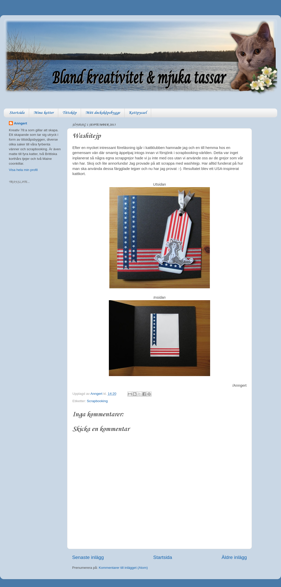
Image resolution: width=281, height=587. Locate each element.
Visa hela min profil (23, 170)
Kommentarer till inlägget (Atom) (123, 568)
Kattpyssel (138, 113)
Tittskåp (69, 113)
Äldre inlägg (234, 557)
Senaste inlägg (88, 557)
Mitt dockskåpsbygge (102, 113)
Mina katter (43, 113)
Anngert (20, 123)
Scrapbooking (97, 401)
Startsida (17, 113)
